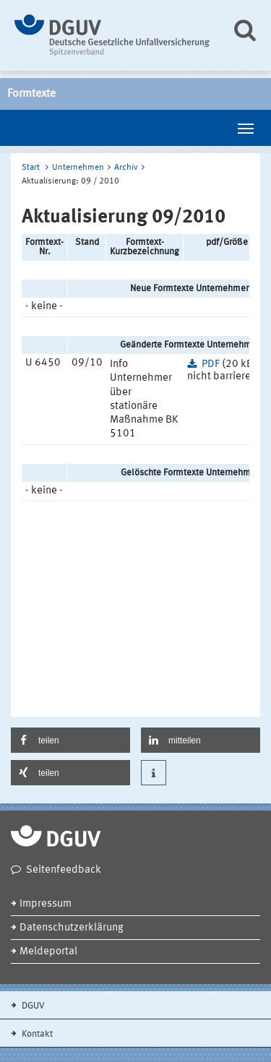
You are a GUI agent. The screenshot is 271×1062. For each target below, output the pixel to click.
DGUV (32, 1006)
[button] (70, 740)
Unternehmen (78, 167)
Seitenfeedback (63, 870)
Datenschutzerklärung (72, 928)
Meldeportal (48, 951)
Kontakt (36, 1034)
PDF (211, 364)
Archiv (126, 167)
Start (31, 167)
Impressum (46, 904)
